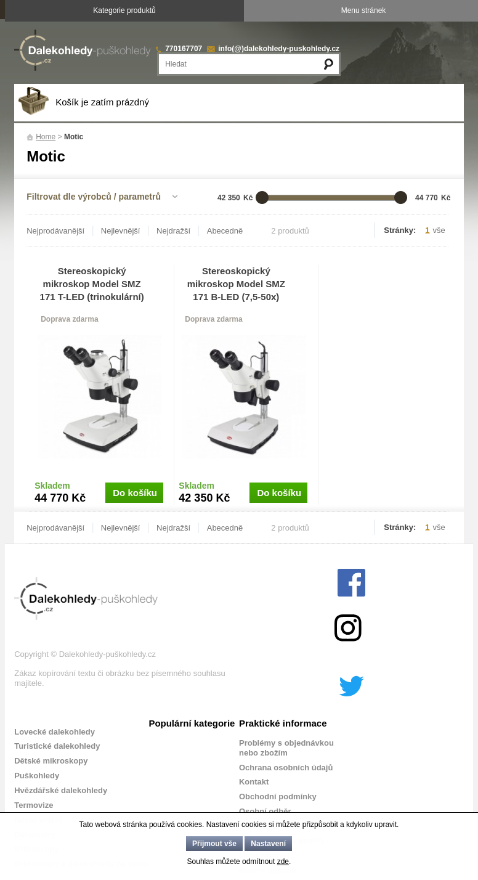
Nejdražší (173, 230)
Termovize (33, 805)
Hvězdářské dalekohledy (60, 790)
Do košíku (135, 492)
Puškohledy (36, 775)
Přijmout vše (214, 843)
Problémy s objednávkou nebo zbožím (286, 747)
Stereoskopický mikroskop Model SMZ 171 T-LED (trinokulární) (92, 284)
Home (45, 136)
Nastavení (268, 843)
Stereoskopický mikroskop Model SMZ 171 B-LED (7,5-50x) (236, 284)
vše (439, 230)
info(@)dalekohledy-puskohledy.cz (278, 48)
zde (283, 861)
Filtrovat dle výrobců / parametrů (93, 197)
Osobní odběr (265, 811)
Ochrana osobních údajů (286, 767)
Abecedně (225, 230)
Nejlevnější (120, 230)
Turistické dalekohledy (57, 746)
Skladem (52, 486)
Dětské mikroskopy (50, 760)
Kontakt (254, 781)
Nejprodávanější (55, 230)
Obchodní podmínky (278, 796)
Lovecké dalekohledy (54, 731)
